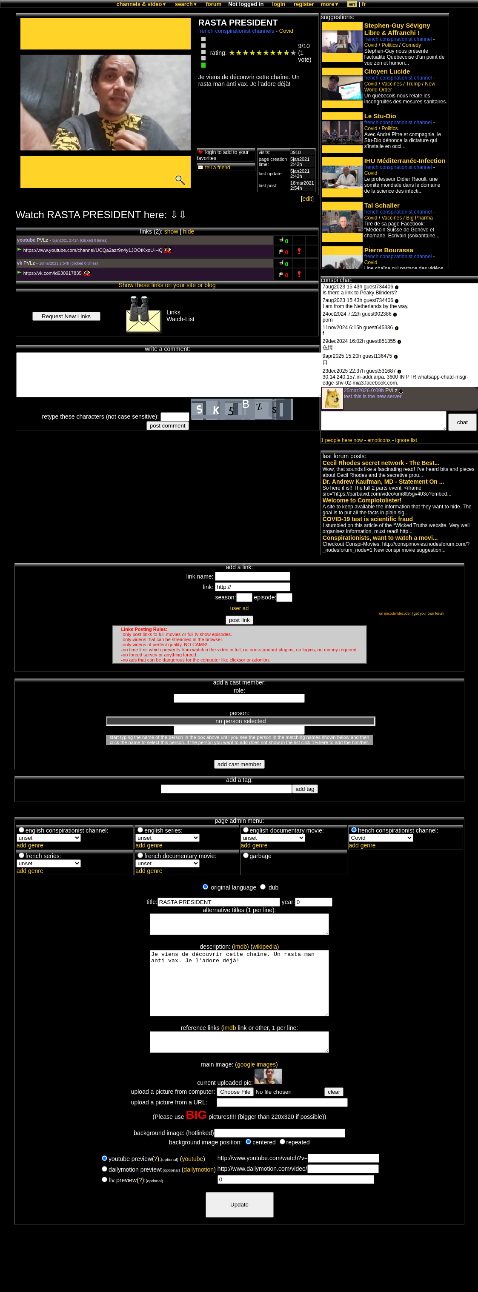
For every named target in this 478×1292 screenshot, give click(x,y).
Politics (389, 45)
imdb (240, 950)
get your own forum (429, 613)
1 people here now (342, 440)
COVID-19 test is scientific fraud (368, 519)
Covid (286, 31)
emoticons (379, 440)
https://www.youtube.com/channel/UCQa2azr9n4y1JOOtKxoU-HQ (90, 250)
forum (213, 4)
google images (256, 1084)
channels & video (142, 4)
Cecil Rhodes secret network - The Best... (381, 462)
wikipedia (264, 950)
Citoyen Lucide (387, 71)
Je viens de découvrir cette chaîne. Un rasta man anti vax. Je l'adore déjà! (239, 993)
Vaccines (391, 84)
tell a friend (213, 168)
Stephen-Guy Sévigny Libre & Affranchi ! (397, 29)
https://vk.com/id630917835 (49, 273)
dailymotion (198, 1189)
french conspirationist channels (236, 31)
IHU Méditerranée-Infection (405, 160)
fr (364, 4)
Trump (413, 84)
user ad (239, 608)
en (352, 4)
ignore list (406, 440)
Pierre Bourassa (388, 250)
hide (188, 231)
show (171, 231)
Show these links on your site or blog (167, 285)
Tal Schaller (382, 205)
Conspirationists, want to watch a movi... (380, 537)
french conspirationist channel (398, 39)
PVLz (42, 239)
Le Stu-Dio (380, 116)
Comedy (411, 45)
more (330, 4)
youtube (192, 1179)
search (186, 4)
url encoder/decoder (395, 613)
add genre (30, 845)
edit (307, 198)
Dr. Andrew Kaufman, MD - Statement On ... (383, 481)
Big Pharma (419, 218)
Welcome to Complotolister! (362, 500)
